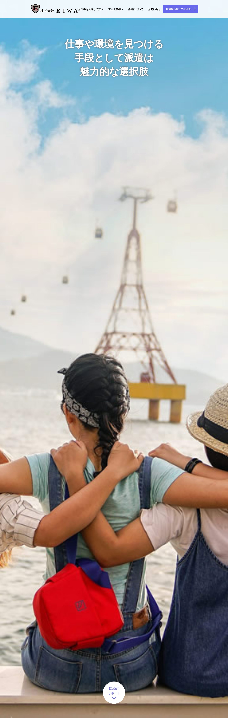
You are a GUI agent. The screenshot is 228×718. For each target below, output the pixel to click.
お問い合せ (154, 9)
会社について (135, 9)
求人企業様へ (115, 9)
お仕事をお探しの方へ (90, 9)
